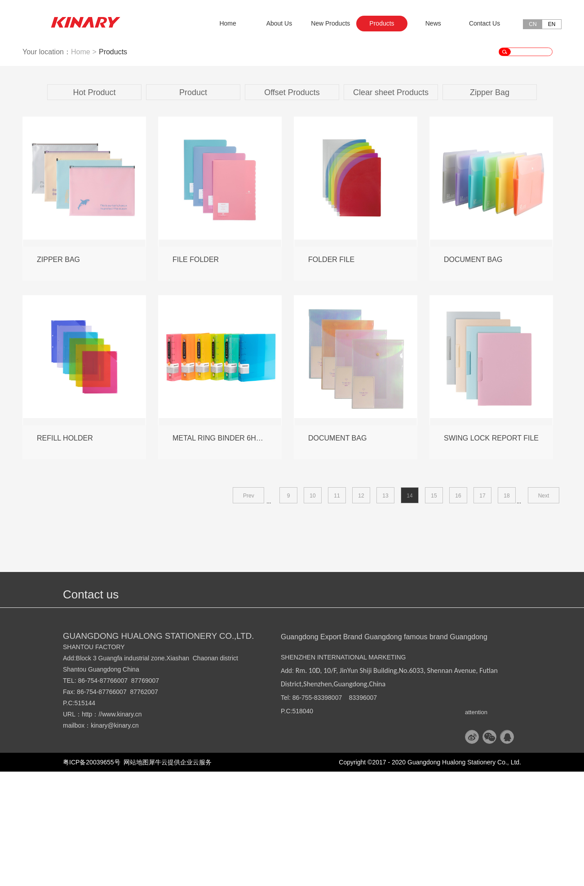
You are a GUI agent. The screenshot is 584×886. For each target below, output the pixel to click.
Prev (248, 610)
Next (543, 610)
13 (385, 610)
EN (552, 24)
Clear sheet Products (391, 206)
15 (434, 610)
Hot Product (94, 206)
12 (361, 610)
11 (337, 610)
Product (193, 206)
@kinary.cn (123, 839)
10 (312, 610)
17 (482, 610)
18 (506, 610)
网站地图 (134, 876)
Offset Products (292, 206)
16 (458, 610)
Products (113, 166)
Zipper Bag (489, 206)
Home (227, 23)
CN (532, 24)
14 (409, 610)
